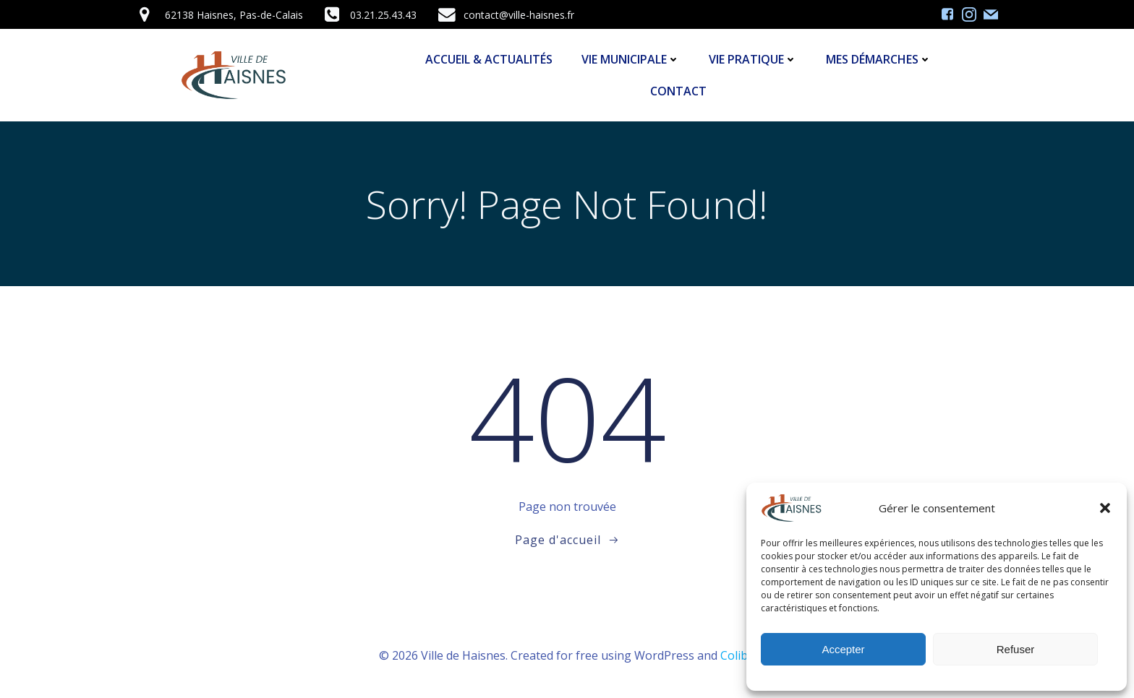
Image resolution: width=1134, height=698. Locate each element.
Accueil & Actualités (489, 59)
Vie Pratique (753, 59)
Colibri (738, 655)
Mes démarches (879, 59)
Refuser (1016, 649)
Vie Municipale (630, 59)
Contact (678, 91)
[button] (1105, 508)
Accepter (843, 649)
